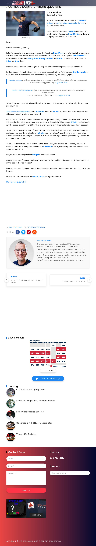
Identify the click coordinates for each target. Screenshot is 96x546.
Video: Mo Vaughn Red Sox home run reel (35, 400)
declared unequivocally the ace (70, 23)
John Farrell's (79, 55)
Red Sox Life (28, 541)
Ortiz (16, 61)
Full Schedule (48, 371)
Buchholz (28, 90)
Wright (71, 31)
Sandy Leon (32, 58)
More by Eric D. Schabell (16, 182)
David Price (58, 53)
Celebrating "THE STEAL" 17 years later (34, 423)
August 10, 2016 (61, 82)
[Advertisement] (48, 205)
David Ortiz (73, 34)
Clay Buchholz (79, 72)
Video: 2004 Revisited (26, 434)
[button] (18, 232)
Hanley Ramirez (46, 58)
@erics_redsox (15, 80)
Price (59, 58)
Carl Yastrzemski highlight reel (30, 389)
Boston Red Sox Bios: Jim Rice (30, 411)
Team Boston (55, 541)
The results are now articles (18, 111)
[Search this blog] (70, 473)
